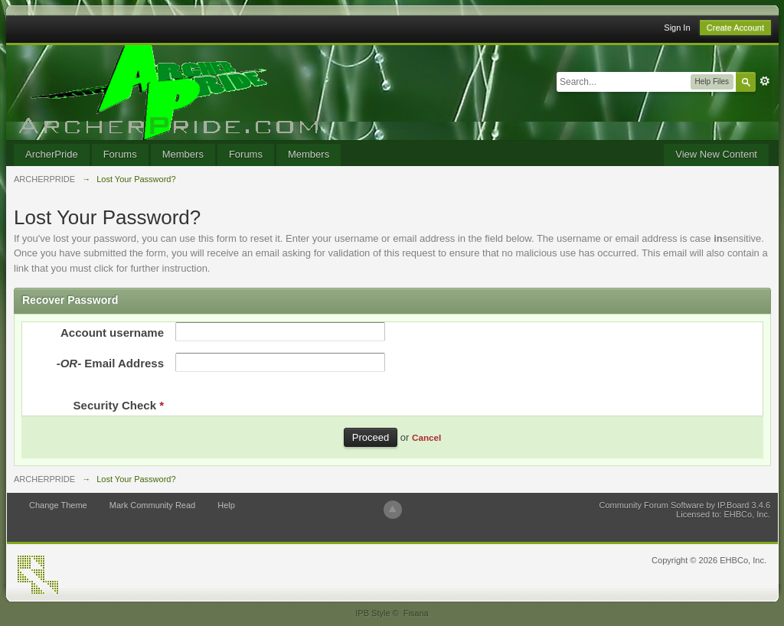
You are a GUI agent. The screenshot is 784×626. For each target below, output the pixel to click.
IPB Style (372, 613)
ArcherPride (51, 154)
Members (183, 154)
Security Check (119, 405)
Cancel (426, 437)
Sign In (677, 27)
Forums (120, 154)
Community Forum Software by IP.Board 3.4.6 (684, 505)
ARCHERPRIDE (44, 479)
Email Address (110, 363)
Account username (112, 332)
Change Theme (58, 505)
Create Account (735, 27)
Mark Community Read (152, 505)
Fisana (416, 613)
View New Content (716, 154)
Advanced (765, 81)
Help (226, 505)
